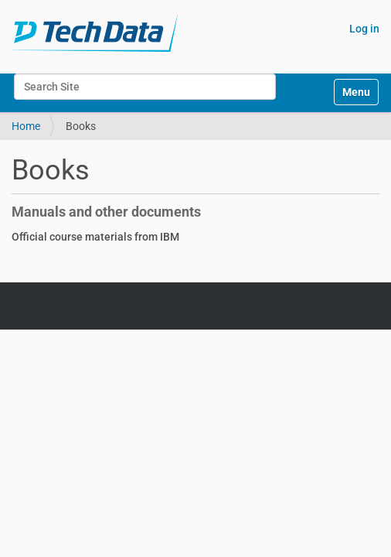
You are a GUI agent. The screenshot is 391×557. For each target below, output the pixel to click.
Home (26, 126)
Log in (364, 28)
